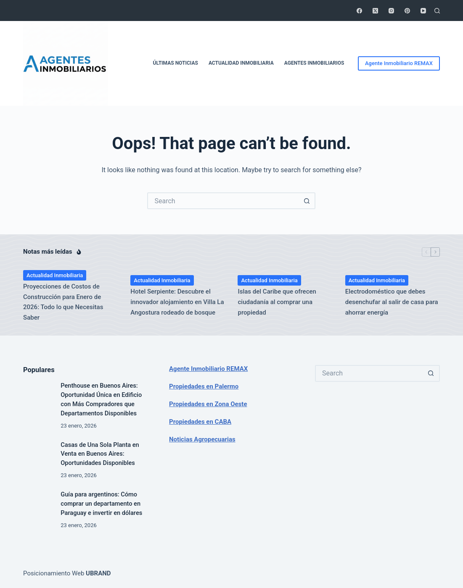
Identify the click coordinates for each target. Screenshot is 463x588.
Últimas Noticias (175, 63)
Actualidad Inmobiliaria (241, 63)
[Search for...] (223, 200)
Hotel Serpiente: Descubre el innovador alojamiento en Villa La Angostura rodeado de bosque (177, 302)
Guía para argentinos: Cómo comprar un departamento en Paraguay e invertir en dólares (101, 504)
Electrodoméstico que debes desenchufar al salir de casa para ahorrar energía (391, 302)
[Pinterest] (407, 10)
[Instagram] (391, 10)
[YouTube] (423, 10)
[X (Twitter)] (375, 10)
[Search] (437, 10)
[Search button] (307, 200)
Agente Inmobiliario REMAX (399, 63)
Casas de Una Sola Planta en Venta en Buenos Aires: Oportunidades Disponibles (100, 454)
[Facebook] (359, 10)
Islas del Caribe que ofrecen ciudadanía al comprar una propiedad (277, 302)
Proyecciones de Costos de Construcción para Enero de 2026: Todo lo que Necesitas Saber (63, 302)
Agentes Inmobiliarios (314, 63)
